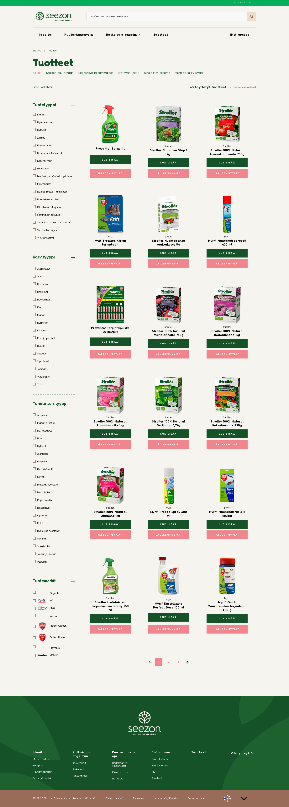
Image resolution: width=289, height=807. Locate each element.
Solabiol (157, 778)
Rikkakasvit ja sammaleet (95, 73)
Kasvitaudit (79, 763)
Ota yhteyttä (242, 3)
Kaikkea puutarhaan (59, 73)
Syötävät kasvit (128, 73)
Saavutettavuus (197, 798)
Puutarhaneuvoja (78, 35)
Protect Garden (161, 759)
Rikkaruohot (79, 769)
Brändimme (161, 752)
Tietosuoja (139, 798)
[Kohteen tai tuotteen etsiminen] (166, 16)
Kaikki (37, 73)
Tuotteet (161, 35)
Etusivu (37, 51)
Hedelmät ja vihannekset (119, 764)
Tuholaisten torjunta (157, 73)
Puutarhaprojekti (43, 772)
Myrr (155, 772)
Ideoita (45, 35)
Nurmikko (117, 779)
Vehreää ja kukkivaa (189, 73)
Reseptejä (38, 765)
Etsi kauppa (240, 35)
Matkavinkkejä (41, 759)
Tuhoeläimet (79, 776)
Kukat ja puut (120, 772)
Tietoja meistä (114, 798)
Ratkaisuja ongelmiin (123, 35)
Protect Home (160, 765)
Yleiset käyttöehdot (166, 798)
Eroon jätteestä (42, 778)
